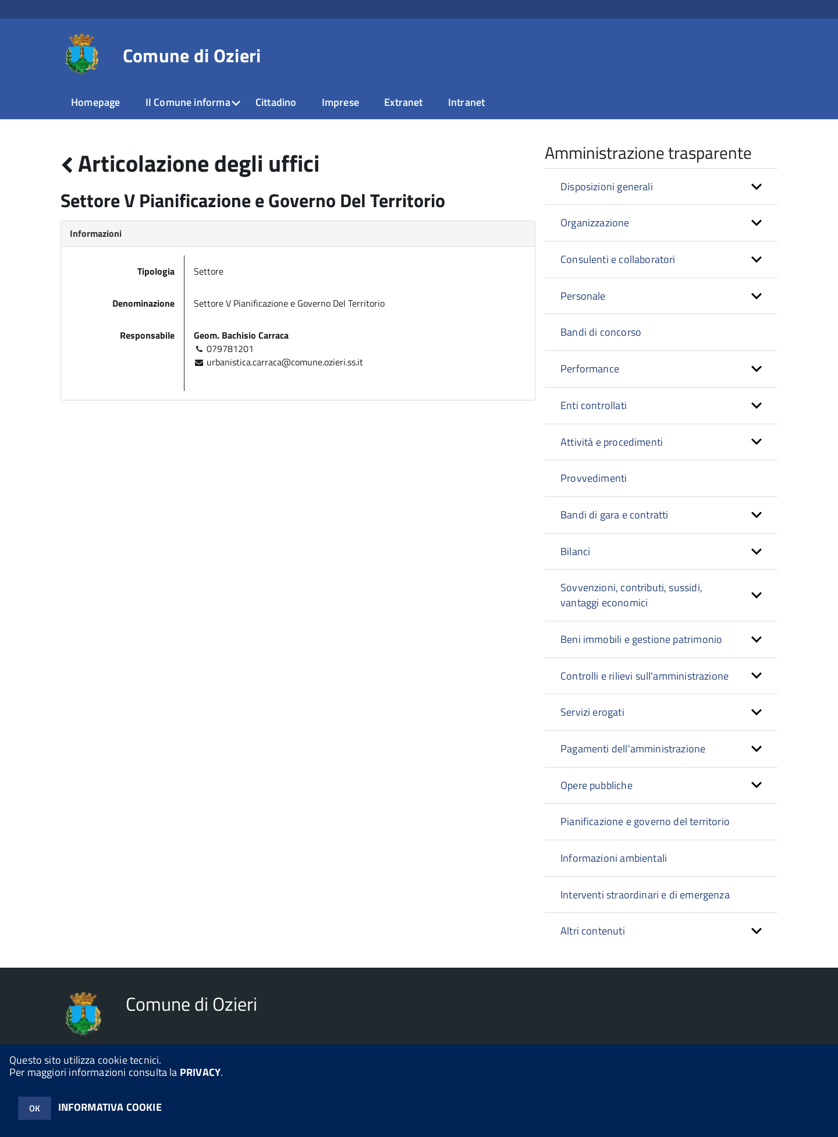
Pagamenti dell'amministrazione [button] (632, 748)
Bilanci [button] (575, 551)
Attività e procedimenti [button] (611, 442)
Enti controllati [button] (593, 405)
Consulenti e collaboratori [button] (618, 259)
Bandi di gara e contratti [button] (614, 515)
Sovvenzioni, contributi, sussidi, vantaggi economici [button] (631, 595)
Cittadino (276, 102)
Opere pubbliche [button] (596, 785)
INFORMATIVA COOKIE (110, 1107)
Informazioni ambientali (613, 858)
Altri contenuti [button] (592, 931)
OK (34, 1108)
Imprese (340, 102)
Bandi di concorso (600, 332)
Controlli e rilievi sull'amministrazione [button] (644, 676)
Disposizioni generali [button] (606, 186)
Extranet (403, 102)
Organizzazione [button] (595, 222)
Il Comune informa (187, 102)
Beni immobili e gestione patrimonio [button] (641, 639)
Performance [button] (589, 368)
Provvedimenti (593, 478)
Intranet (466, 102)
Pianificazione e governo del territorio (645, 821)
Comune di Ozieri (192, 55)
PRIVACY (200, 1072)
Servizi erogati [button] (592, 712)
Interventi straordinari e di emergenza (645, 895)
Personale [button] (583, 296)
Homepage (95, 102)
